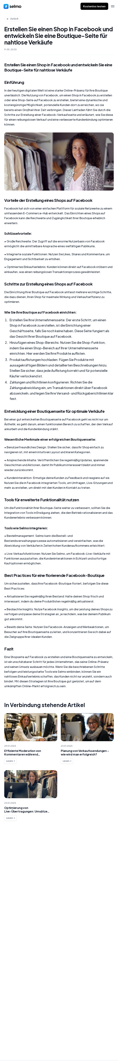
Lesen (10, 761)
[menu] (112, 6)
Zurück (12, 18)
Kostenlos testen (94, 6)
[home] (12, 6)
